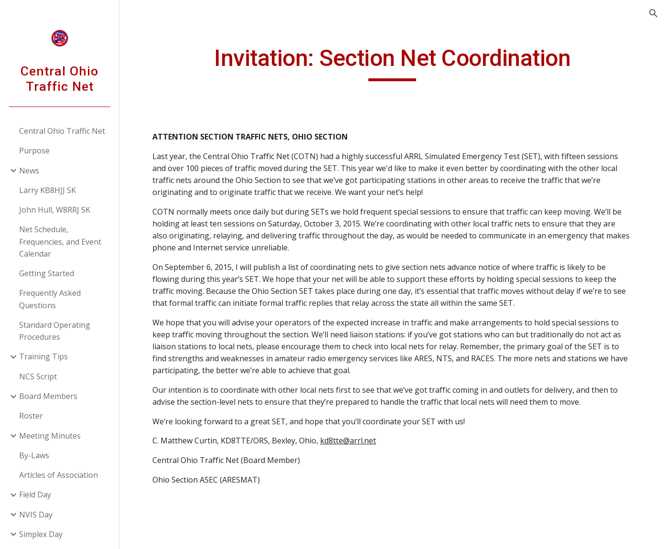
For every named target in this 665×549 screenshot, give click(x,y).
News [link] (29, 170)
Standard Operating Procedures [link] (54, 331)
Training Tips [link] (43, 356)
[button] (653, 13)
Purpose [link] (34, 150)
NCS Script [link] (38, 376)
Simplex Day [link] (41, 534)
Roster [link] (31, 415)
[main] (392, 62)
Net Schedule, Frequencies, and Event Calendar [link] (60, 241)
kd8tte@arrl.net (348, 440)
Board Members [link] (48, 396)
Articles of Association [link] (58, 475)
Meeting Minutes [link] (50, 436)
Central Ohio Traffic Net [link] (62, 131)
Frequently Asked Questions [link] (50, 299)
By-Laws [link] (34, 455)
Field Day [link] (35, 494)
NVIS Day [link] (36, 514)
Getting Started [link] (46, 273)
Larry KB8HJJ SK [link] (47, 190)
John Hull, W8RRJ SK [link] (54, 210)
